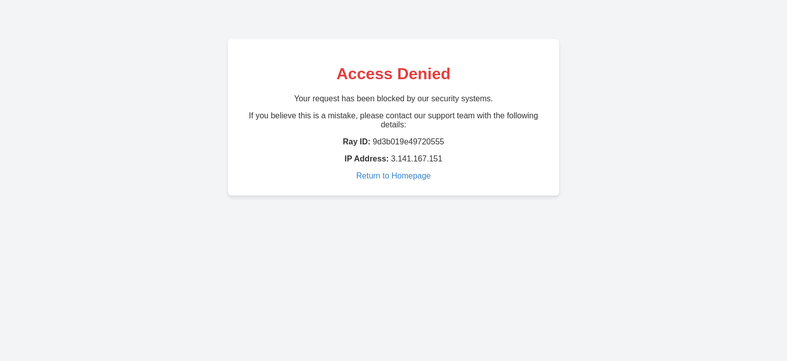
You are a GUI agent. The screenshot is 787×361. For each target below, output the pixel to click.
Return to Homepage (393, 175)
